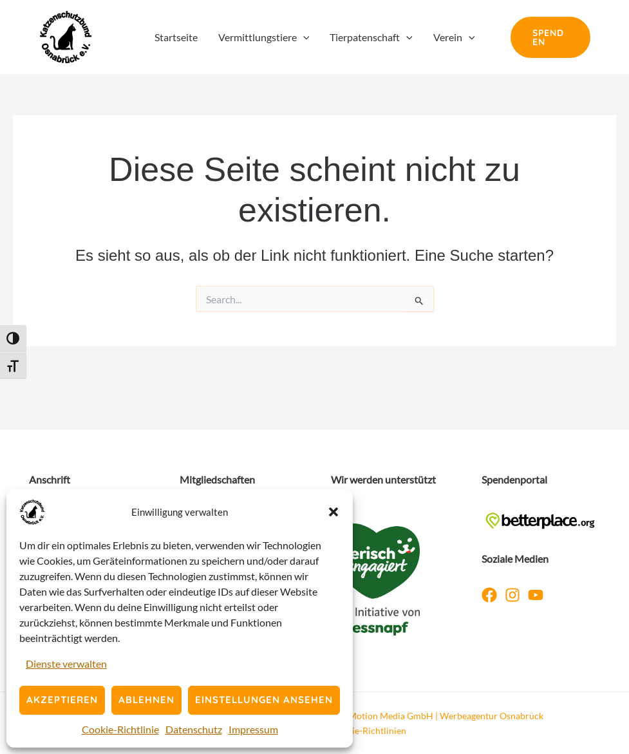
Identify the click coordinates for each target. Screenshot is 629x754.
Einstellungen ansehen (264, 699)
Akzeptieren (62, 699)
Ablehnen (146, 699)
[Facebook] (489, 595)
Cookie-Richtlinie (120, 729)
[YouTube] (535, 595)
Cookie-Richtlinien (368, 730)
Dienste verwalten (66, 663)
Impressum (253, 729)
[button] (333, 511)
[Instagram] (512, 595)
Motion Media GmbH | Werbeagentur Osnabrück (445, 715)
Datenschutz (193, 729)
